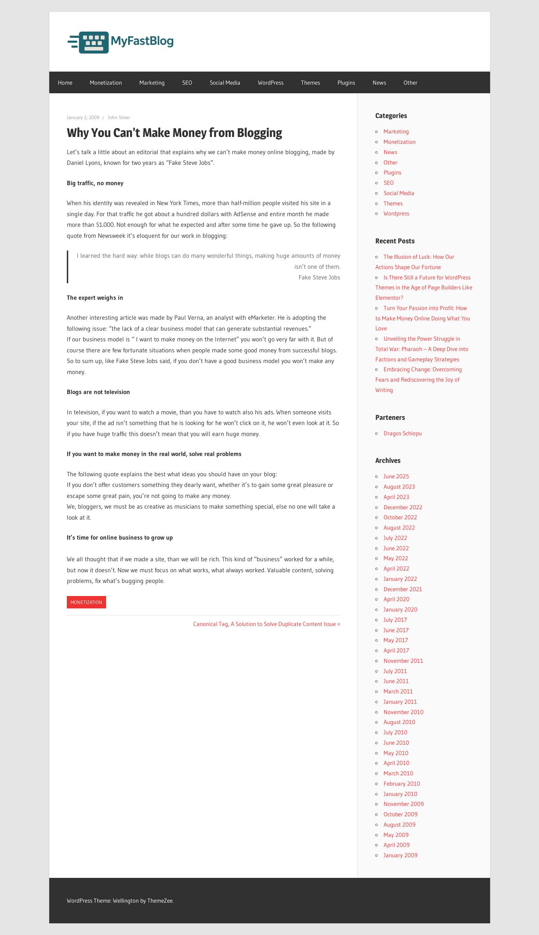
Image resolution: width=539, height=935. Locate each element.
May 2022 (396, 558)
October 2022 (400, 517)
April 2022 (396, 568)
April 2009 (397, 844)
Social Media (225, 82)
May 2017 (396, 640)
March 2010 (398, 773)
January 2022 (400, 578)
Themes (310, 82)
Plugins (346, 82)
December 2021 (403, 589)
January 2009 (400, 855)
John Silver (119, 117)
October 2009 (400, 814)
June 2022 (396, 548)
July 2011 (395, 670)
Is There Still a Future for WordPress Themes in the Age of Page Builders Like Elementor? (423, 287)
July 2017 (395, 619)
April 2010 (397, 762)
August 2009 (399, 824)
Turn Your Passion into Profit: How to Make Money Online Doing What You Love (422, 318)
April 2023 (396, 496)
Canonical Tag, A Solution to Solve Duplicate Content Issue (264, 623)
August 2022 (399, 527)
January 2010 (400, 793)
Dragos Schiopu (403, 433)
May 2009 (396, 834)
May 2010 (396, 752)
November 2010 (404, 711)
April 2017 (396, 650)
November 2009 (404, 803)
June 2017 (396, 630)
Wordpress (396, 213)
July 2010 (395, 732)
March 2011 (398, 691)
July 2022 (395, 537)
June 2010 (396, 742)
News (379, 82)
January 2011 (400, 701)
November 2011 (403, 660)
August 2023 (399, 486)
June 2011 (396, 680)
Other (410, 82)
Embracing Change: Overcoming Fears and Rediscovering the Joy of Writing (418, 379)
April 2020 (397, 599)
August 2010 (399, 721)
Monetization (106, 82)
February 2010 (402, 783)
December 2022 (403, 507)
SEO (187, 82)
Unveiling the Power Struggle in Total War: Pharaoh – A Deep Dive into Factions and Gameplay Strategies (421, 349)
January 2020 (400, 609)
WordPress (270, 82)
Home (65, 82)
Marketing (152, 82)
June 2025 (396, 476)
